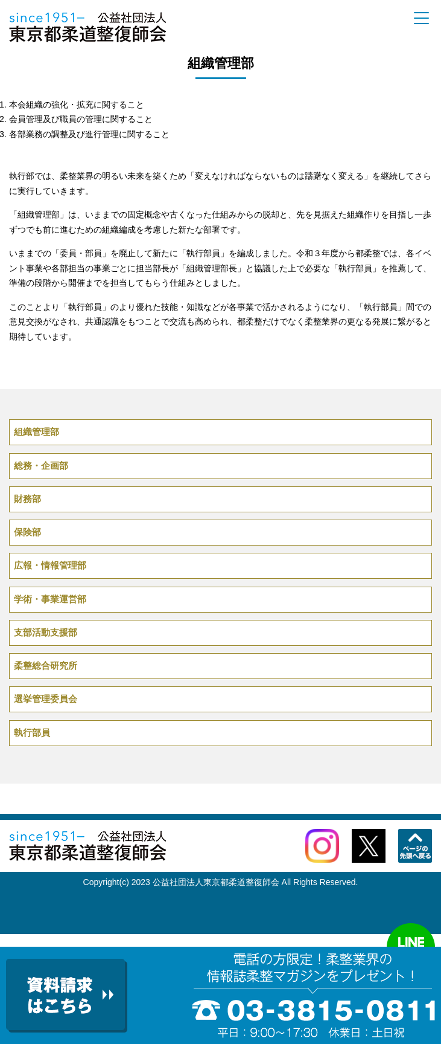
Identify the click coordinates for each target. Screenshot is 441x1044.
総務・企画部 (41, 465)
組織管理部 (36, 432)
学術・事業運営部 (50, 599)
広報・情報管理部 (50, 565)
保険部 (27, 532)
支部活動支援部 (45, 632)
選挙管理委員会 (45, 699)
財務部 (27, 499)
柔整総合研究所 (45, 665)
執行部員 (32, 732)
